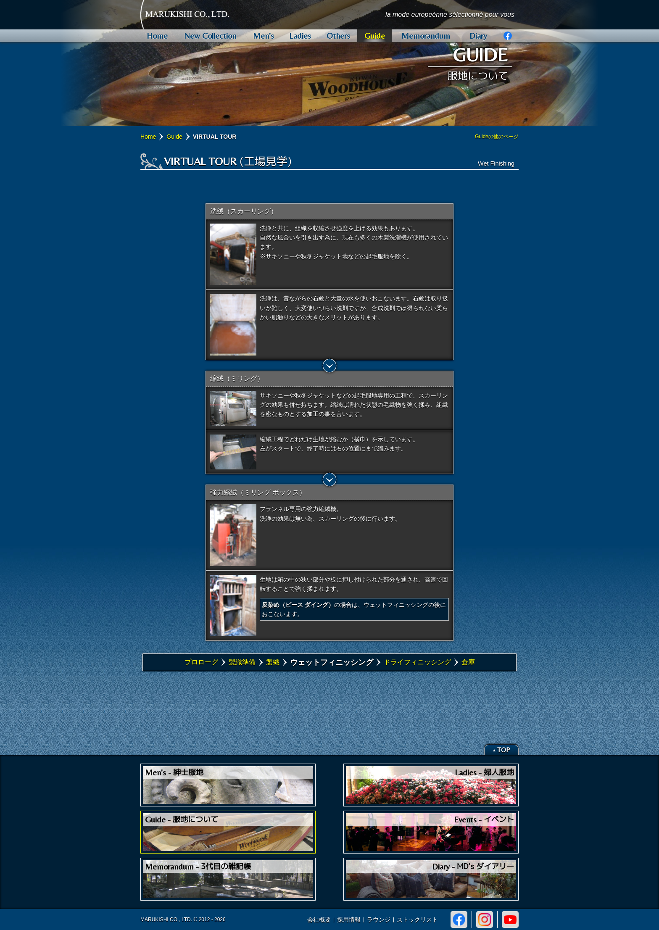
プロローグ (201, 662)
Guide (174, 136)
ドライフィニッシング (417, 662)
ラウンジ (378, 919)
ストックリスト (417, 919)
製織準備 (242, 662)
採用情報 (349, 919)
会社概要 (319, 919)
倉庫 (468, 662)
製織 (272, 662)
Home (148, 136)
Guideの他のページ (497, 137)
